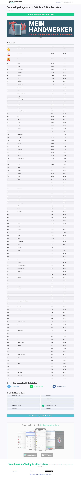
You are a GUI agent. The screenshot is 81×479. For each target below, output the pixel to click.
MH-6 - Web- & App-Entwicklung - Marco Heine (40, 474)
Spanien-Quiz (46, 409)
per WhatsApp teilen (36, 386)
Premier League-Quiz (14, 396)
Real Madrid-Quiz (47, 399)
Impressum (14, 471)
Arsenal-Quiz (12, 409)
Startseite (58, 2)
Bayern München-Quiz (14, 406)
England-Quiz (46, 396)
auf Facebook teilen (59, 386)
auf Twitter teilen (13, 386)
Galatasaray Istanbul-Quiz (49, 406)
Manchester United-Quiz (14, 402)
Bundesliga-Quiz (13, 399)
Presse (31, 471)
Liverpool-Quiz (47, 402)
